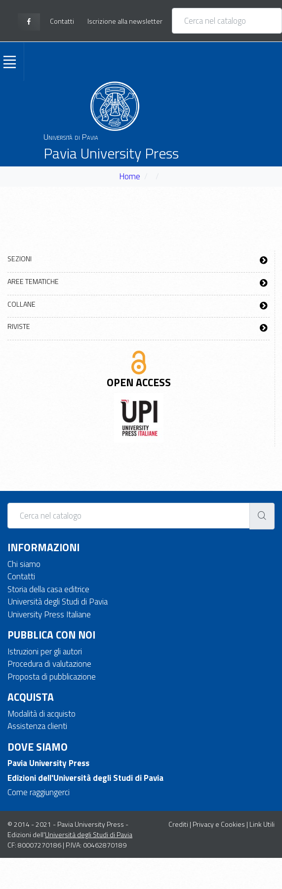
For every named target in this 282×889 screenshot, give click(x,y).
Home (129, 176)
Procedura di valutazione (49, 663)
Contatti (21, 576)
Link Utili (262, 824)
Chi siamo (23, 564)
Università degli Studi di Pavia (57, 601)
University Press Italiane (49, 614)
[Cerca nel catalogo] (227, 21)
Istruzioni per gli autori (44, 651)
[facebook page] (28, 22)
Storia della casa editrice (48, 589)
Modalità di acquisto (41, 713)
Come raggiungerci (38, 792)
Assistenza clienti (37, 726)
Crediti (178, 824)
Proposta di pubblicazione (51, 676)
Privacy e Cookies (219, 824)
